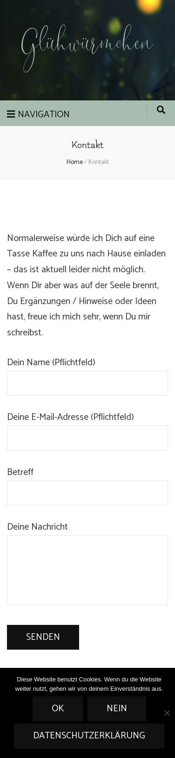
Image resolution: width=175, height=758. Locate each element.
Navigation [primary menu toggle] (38, 114)
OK (58, 708)
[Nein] (166, 712)
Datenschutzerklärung (89, 736)
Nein (117, 708)
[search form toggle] (161, 111)
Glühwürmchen (87, 45)
